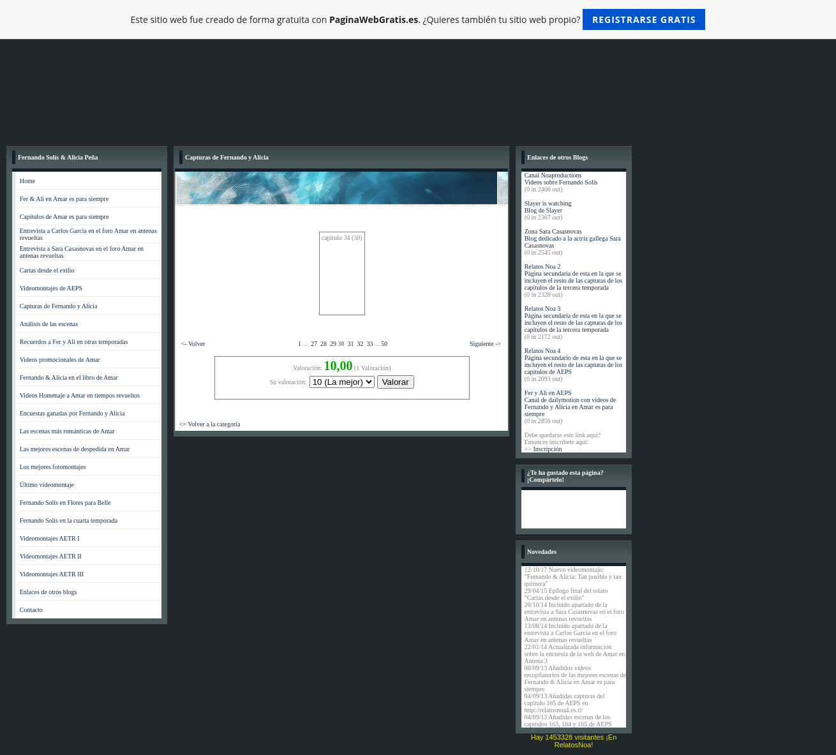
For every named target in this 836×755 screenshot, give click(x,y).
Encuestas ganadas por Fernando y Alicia (72, 413)
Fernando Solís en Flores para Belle (65, 502)
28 (323, 343)
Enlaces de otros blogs (48, 591)
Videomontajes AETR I (50, 538)
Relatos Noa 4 (543, 350)
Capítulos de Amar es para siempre (64, 216)
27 (314, 343)
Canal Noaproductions (553, 175)
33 (369, 343)
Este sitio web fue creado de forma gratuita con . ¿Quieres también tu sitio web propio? (418, 19)
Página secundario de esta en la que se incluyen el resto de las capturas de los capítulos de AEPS (574, 364)
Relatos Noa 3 (543, 308)
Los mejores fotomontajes (53, 466)
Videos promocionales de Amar (60, 359)
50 (384, 343)
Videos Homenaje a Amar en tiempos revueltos (80, 395)
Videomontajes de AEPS (51, 288)
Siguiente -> (485, 343)
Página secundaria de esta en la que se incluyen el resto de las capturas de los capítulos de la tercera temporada (574, 280)
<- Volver (193, 343)
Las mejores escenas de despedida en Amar (75, 448)
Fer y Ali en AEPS (548, 392)
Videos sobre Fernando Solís (561, 182)
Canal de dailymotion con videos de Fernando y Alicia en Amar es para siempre (570, 406)
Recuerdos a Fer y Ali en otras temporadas (74, 341)
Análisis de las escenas (49, 323)
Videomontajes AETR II (51, 556)
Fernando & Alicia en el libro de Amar (69, 377)
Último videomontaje (47, 484)
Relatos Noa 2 (543, 266)
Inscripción (547, 448)
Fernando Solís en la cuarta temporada (69, 520)
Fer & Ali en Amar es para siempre (64, 198)
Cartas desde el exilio (47, 270)
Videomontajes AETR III (52, 574)
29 (333, 343)
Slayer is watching (548, 203)
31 (350, 343)
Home (27, 180)
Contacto (31, 609)
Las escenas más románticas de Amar (67, 431)
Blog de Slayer (543, 210)
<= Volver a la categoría (210, 424)
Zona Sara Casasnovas (553, 231)
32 (360, 343)
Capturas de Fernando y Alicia (59, 306)
